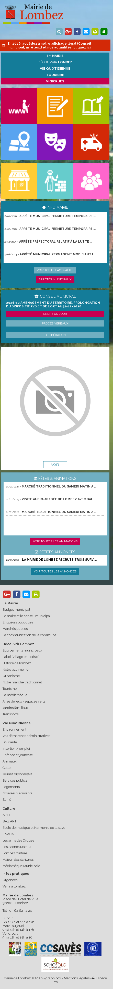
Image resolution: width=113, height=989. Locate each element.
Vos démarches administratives (26, 736)
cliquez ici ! (83, 47)
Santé (7, 800)
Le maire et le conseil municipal (27, 616)
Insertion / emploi (16, 748)
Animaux (10, 761)
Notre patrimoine (15, 669)
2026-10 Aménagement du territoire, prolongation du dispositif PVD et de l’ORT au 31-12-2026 (53, 304)
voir (55, 465)
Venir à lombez (14, 886)
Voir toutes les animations (55, 541)
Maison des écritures (18, 859)
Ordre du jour (55, 314)
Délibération (55, 335)
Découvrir (55, 62)
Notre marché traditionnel (22, 682)
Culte (6, 768)
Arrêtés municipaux (55, 279)
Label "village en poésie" (21, 657)
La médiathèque (15, 695)
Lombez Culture (15, 853)
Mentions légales (76, 978)
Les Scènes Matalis (17, 847)
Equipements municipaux (22, 650)
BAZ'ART (9, 821)
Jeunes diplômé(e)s (17, 774)
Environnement (14, 729)
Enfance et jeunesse (18, 755)
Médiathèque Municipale (21, 866)
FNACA (8, 834)
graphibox (53, 978)
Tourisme (10, 689)
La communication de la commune (29, 635)
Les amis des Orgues (18, 840)
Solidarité (10, 742)
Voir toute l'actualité (55, 270)
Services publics (15, 780)
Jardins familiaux (16, 708)
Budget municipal (16, 609)
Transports (10, 714)
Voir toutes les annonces (55, 571)
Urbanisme (11, 676)
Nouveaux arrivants (17, 793)
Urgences (10, 880)
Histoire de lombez (17, 663)
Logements (11, 787)
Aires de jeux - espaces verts (24, 701)
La (55, 56)
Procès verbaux (55, 323)
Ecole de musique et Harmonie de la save (34, 828)
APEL (7, 815)
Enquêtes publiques (18, 622)
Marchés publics (15, 629)
